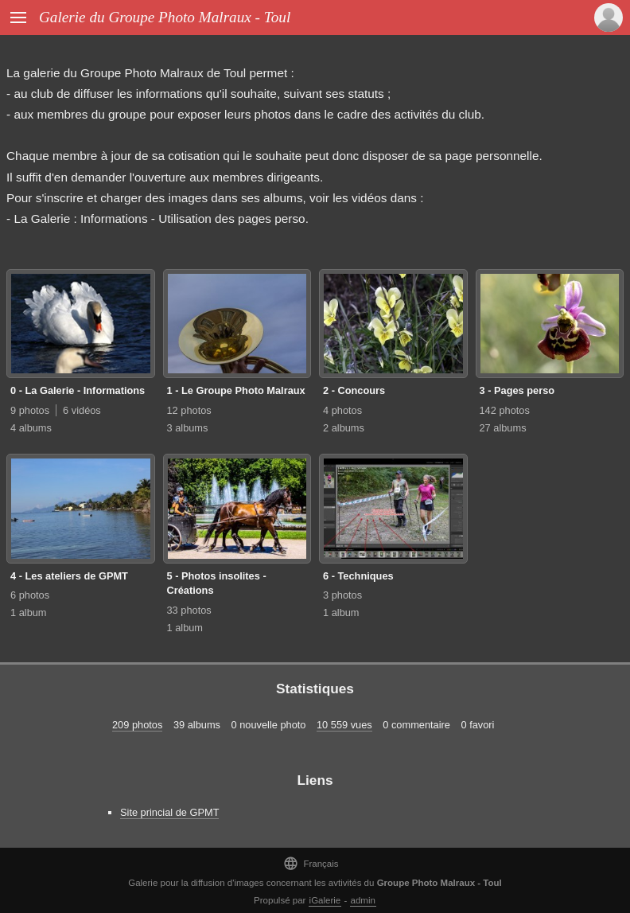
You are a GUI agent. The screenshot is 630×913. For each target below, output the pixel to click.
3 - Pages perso (517, 390)
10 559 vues (344, 725)
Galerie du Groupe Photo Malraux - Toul (164, 17)
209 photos (137, 725)
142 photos (505, 410)
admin (363, 900)
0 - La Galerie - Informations (77, 390)
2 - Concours (354, 390)
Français (310, 863)
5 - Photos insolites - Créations (216, 583)
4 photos (342, 410)
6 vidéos (82, 410)
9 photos (29, 410)
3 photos (342, 595)
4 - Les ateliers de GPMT (69, 576)
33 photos (189, 610)
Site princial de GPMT (169, 812)
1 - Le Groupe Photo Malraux (236, 390)
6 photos (29, 595)
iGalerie (325, 900)
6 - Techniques (358, 576)
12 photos (189, 410)
